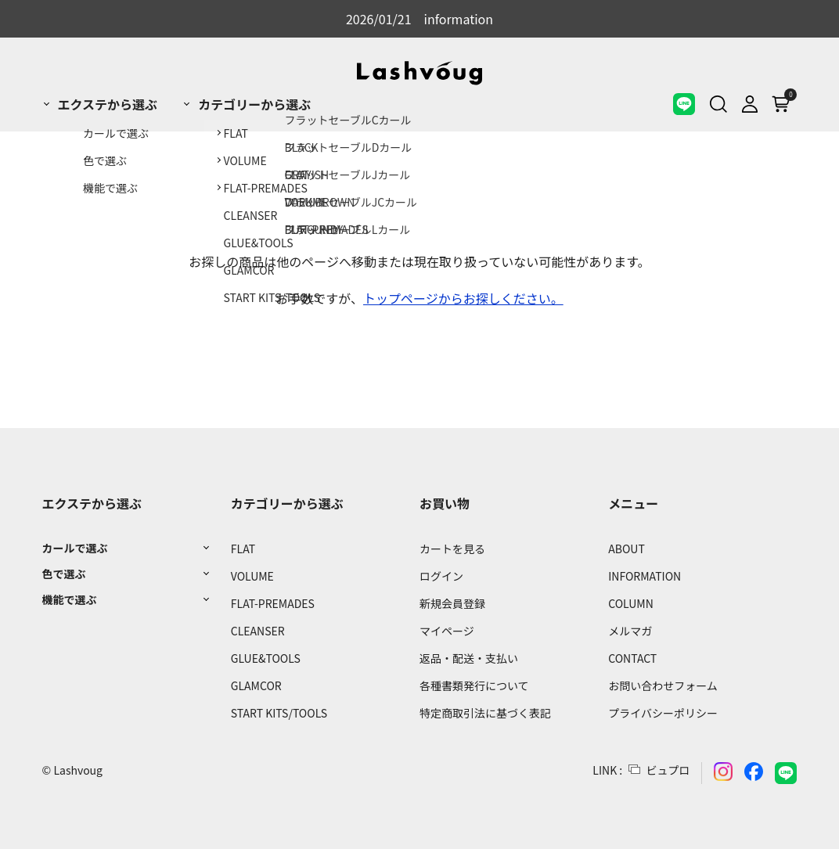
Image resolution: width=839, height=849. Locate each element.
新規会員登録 (452, 603)
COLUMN (631, 603)
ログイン (441, 576)
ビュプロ (668, 770)
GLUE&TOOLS (266, 658)
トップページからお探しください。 (463, 298)
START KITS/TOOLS (279, 713)
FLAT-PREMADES (273, 603)
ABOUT (626, 548)
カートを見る (452, 548)
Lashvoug (78, 770)
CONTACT (632, 658)
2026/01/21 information (419, 18)
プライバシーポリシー (663, 713)
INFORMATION (644, 576)
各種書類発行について (474, 685)
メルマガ (630, 631)
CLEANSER (258, 631)
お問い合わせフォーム (663, 685)
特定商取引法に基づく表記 (485, 713)
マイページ (447, 631)
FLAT (243, 548)
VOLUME (252, 576)
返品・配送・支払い (469, 658)
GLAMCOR (256, 685)
